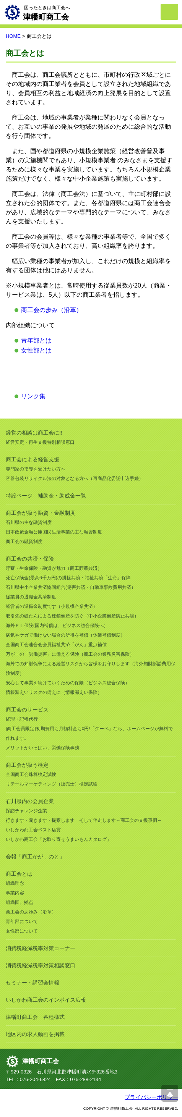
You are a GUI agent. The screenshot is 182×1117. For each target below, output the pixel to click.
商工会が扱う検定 (27, 765)
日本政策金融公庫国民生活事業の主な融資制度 (54, 532)
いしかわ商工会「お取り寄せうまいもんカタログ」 (58, 839)
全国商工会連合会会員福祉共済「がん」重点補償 (56, 644)
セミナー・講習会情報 (32, 983)
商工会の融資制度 (24, 541)
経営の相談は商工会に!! (34, 433)
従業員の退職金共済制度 (31, 597)
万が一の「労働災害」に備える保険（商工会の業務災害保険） (70, 654)
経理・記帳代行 (22, 719)
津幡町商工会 (40, 1061)
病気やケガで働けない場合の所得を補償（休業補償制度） (65, 635)
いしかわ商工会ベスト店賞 (33, 829)
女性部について (22, 931)
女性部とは (36, 350)
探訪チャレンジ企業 (26, 810)
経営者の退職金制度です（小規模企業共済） (52, 606)
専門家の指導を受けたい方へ (35, 469)
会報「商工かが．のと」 (35, 857)
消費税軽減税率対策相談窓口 (40, 965)
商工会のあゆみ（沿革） (31, 912)
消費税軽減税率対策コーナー (40, 948)
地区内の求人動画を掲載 (35, 1034)
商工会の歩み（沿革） (51, 310)
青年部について (22, 921)
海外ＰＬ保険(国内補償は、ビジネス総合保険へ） (57, 625)
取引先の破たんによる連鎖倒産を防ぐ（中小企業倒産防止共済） (72, 616)
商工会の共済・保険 (30, 559)
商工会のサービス (27, 709)
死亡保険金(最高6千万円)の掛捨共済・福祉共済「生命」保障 (68, 577)
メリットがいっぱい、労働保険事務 (42, 747)
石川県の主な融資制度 (29, 522)
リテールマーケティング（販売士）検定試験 (52, 784)
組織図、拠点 (19, 902)
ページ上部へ (169, 1093)
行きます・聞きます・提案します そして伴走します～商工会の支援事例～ (84, 820)
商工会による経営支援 (32, 459)
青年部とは (36, 340)
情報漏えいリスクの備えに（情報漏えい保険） (54, 692)
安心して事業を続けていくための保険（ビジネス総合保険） (68, 682)
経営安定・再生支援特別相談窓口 (40, 442)
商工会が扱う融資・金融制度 (40, 513)
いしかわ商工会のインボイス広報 (46, 1000)
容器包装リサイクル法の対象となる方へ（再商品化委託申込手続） (74, 478)
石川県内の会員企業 (30, 801)
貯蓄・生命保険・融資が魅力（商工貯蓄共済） (54, 568)
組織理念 (15, 883)
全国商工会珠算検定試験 (31, 774)
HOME (13, 36)
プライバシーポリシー (151, 1097)
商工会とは (19, 874)
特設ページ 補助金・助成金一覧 (46, 496)
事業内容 (15, 893)
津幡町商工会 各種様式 (35, 1017)
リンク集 (33, 396)
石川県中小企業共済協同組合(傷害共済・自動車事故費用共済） (71, 587)
